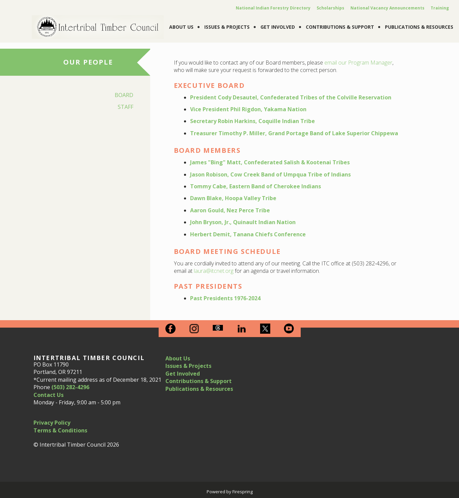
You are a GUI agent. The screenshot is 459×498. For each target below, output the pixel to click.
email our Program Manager (358, 62)
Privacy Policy (51, 422)
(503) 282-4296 (70, 387)
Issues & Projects (227, 27)
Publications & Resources (419, 27)
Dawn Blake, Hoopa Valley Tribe (233, 198)
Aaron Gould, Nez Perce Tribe (230, 210)
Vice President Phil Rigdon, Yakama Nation (248, 109)
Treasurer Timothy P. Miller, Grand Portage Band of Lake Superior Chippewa (294, 133)
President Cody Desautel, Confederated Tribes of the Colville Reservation (290, 97)
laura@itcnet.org (213, 271)
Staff (125, 107)
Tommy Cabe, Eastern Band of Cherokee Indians (255, 186)
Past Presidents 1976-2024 (225, 298)
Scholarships (330, 8)
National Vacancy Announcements (387, 8)
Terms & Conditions (60, 430)
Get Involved (277, 27)
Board (124, 95)
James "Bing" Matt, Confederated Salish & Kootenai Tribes (270, 162)
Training (440, 8)
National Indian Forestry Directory (273, 8)
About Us (181, 27)
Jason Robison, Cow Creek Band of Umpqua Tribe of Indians (270, 174)
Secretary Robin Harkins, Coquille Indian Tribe (252, 121)
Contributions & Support (340, 27)
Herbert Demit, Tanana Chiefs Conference (248, 234)
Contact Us (48, 395)
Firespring (242, 492)
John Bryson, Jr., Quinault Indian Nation (243, 222)
